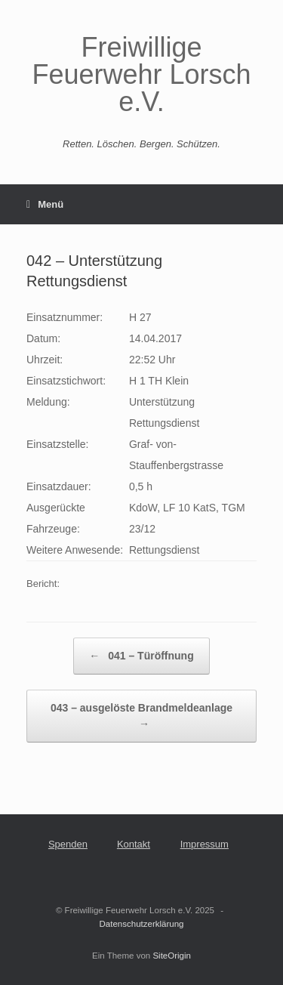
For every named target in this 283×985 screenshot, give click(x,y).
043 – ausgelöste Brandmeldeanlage (141, 717)
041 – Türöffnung (141, 656)
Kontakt (133, 844)
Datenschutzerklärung (142, 923)
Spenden (68, 844)
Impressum (204, 844)
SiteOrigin (171, 955)
